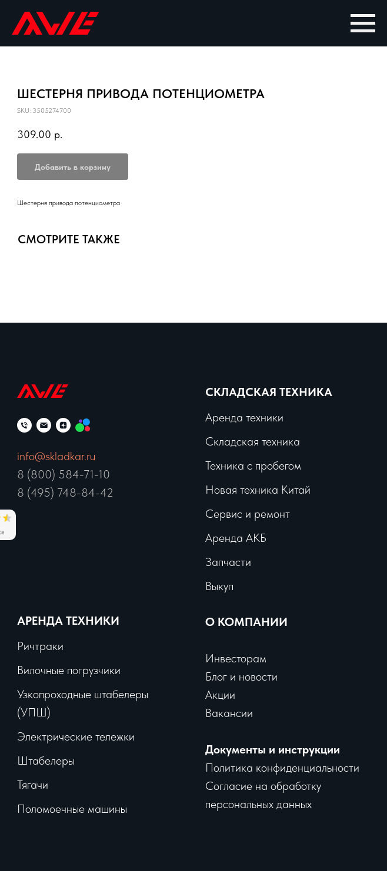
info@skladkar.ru (56, 456)
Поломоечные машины (72, 809)
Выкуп (219, 586)
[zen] (63, 425)
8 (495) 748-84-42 (65, 492)
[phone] (24, 425)
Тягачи (32, 785)
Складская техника (268, 392)
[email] (43, 425)
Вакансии (229, 713)
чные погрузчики (81, 670)
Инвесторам (235, 658)
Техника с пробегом (253, 465)
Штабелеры (46, 760)
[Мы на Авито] (82, 425)
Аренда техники (244, 417)
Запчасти (228, 562)
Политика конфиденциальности (282, 768)
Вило (29, 670)
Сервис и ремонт (247, 514)
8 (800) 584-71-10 (63, 474)
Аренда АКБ (235, 538)
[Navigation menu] (363, 23)
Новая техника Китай (258, 490)
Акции (220, 695)
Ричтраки (40, 646)
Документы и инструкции (272, 749)
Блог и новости (241, 676)
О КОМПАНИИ (246, 622)
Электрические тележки (76, 736)
